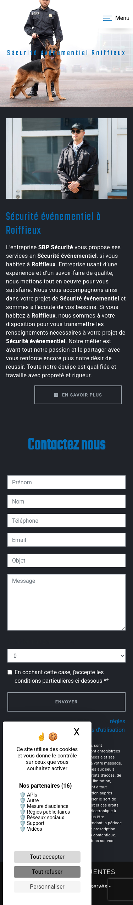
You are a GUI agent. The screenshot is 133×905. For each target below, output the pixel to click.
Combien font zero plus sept (42, 641)
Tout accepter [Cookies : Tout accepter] (47, 856)
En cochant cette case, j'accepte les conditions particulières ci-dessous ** (62, 676)
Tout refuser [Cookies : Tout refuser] (47, 871)
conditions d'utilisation (96, 729)
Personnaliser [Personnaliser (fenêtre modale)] (47, 886)
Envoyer (66, 701)
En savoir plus (78, 395)
